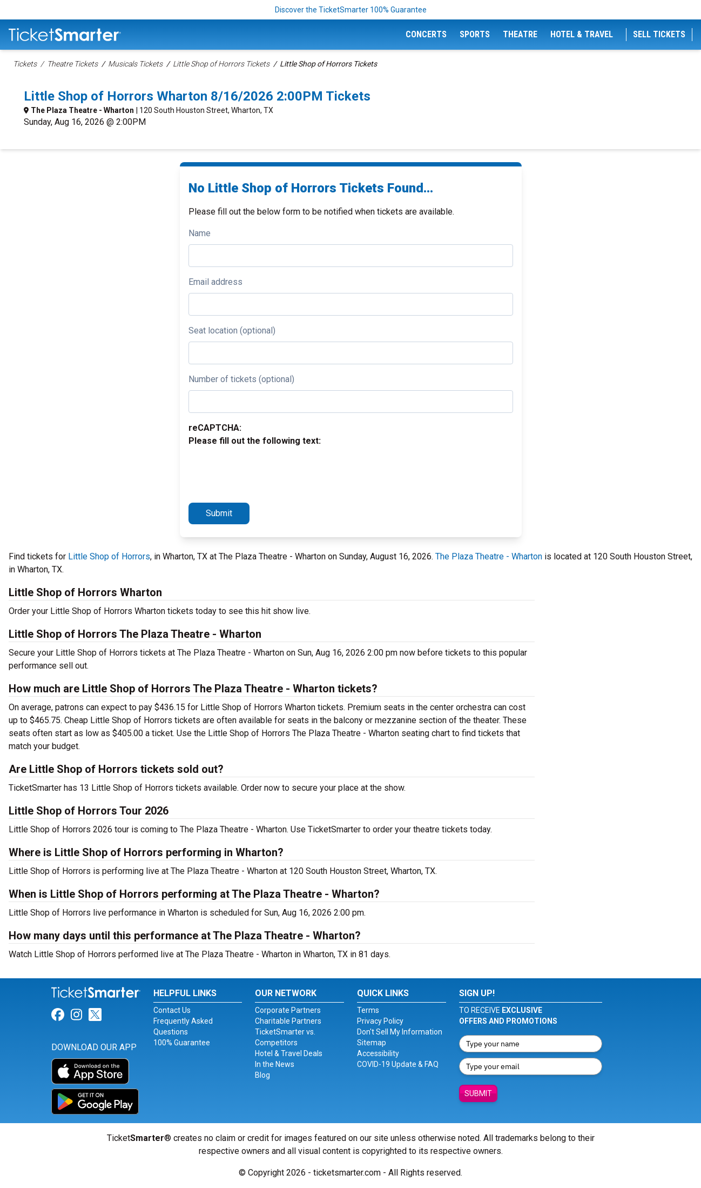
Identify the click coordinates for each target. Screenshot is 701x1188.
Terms (368, 1010)
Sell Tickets (659, 34)
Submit (219, 513)
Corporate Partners (288, 1010)
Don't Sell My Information (399, 1031)
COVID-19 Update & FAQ (398, 1064)
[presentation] (270, 473)
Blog (262, 1075)
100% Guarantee (181, 1042)
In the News (274, 1064)
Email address (215, 282)
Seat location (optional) (231, 330)
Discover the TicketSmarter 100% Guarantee (351, 9)
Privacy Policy (380, 1021)
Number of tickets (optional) (241, 379)
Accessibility (378, 1053)
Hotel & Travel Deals (288, 1053)
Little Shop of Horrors (109, 556)
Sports (475, 34)
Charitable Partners (288, 1021)
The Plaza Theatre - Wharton (82, 110)
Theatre (520, 34)
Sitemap (371, 1042)
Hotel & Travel (581, 34)
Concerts (426, 34)
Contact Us (172, 1010)
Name (199, 233)
